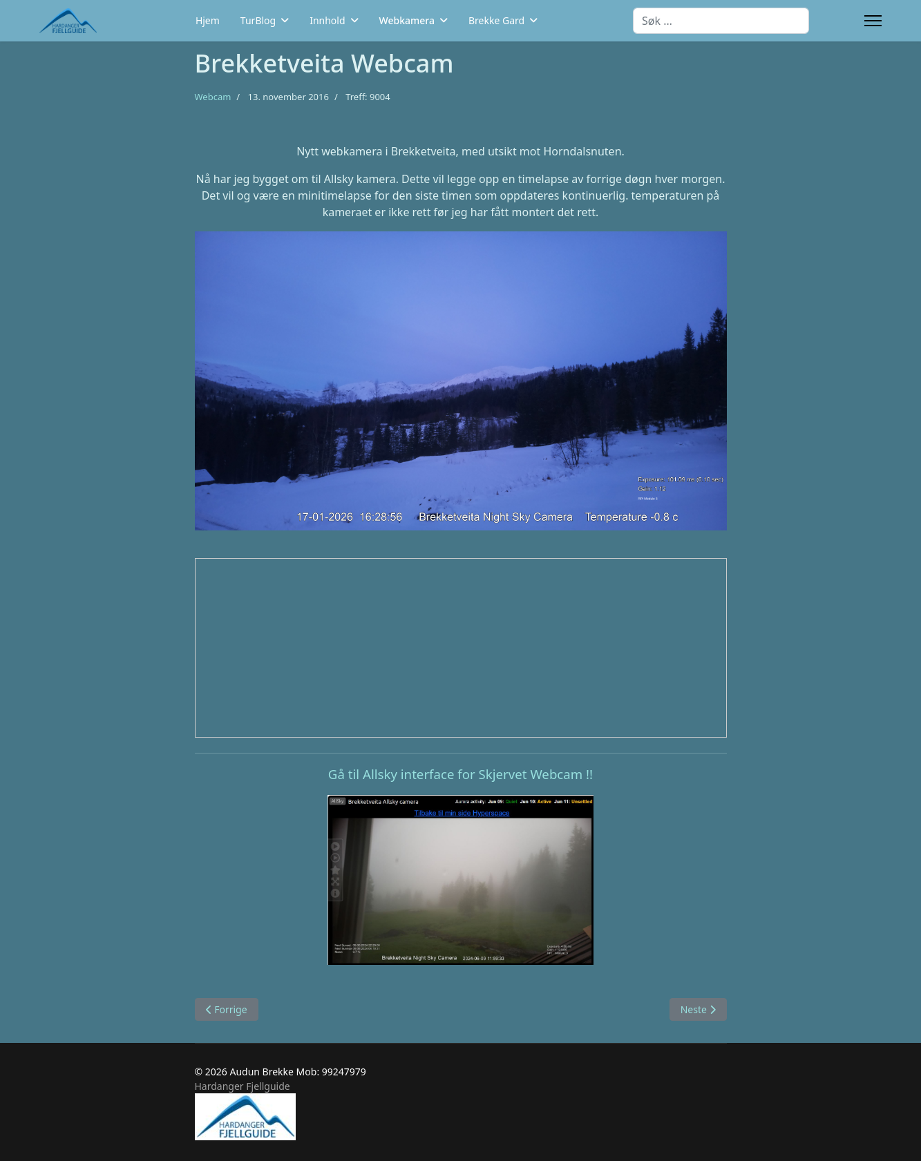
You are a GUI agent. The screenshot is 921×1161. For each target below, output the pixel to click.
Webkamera (407, 20)
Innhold (327, 20)
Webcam (213, 96)
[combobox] (721, 21)
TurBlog (258, 20)
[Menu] (873, 20)
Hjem (208, 20)
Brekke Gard (496, 20)
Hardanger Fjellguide (242, 1086)
